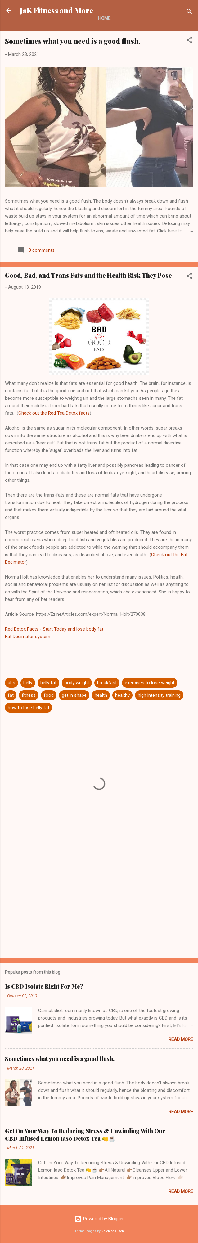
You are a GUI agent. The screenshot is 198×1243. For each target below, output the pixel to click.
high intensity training (159, 695)
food (49, 695)
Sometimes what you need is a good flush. (72, 41)
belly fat (48, 683)
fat (11, 695)
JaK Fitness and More (56, 10)
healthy (122, 695)
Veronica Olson (112, 1231)
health (101, 695)
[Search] (189, 12)
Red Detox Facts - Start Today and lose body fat (54, 629)
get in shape (74, 695)
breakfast (107, 683)
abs (11, 683)
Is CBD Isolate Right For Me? (44, 986)
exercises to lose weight (149, 683)
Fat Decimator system (27, 636)
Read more (181, 1039)
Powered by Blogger (99, 1219)
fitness (29, 695)
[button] (189, 41)
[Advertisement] (99, 904)
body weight (77, 683)
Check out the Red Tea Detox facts (54, 413)
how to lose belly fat (28, 707)
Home (104, 18)
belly (27, 683)
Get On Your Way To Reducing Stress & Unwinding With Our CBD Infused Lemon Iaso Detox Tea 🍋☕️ (85, 1134)
